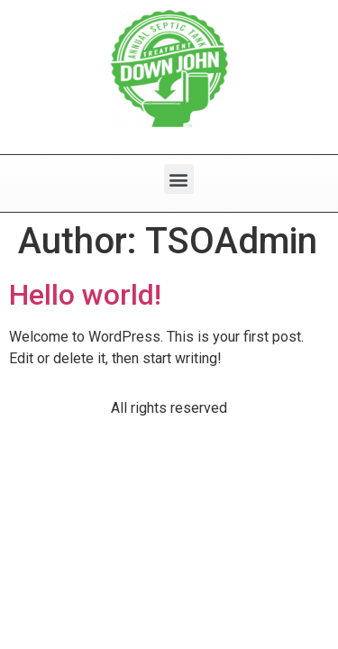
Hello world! (85, 295)
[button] (179, 179)
